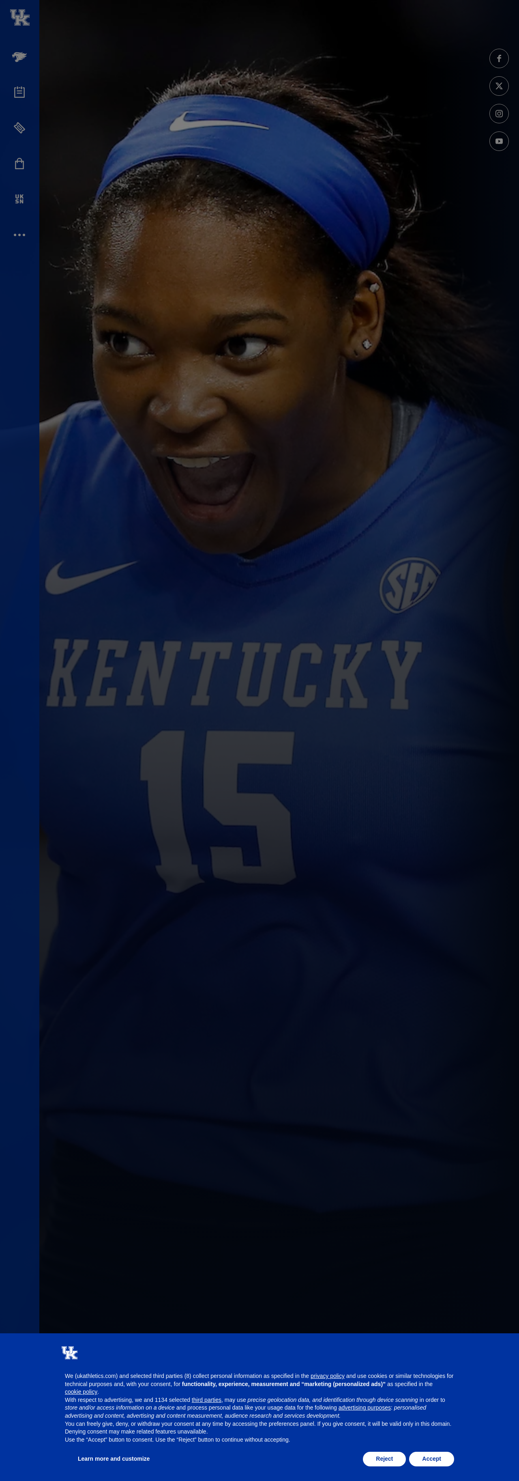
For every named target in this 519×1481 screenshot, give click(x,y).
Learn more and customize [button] (114, 1458)
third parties (206, 1400)
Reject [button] (384, 1458)
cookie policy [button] (81, 1391)
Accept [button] (431, 1458)
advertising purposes (365, 1407)
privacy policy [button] (328, 1376)
